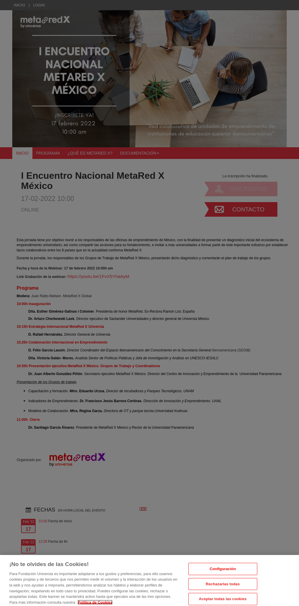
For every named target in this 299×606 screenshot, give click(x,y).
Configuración (223, 577)
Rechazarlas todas (223, 592)
